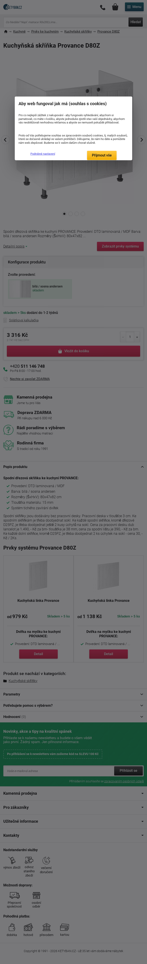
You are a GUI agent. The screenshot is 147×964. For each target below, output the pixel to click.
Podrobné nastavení (42, 153)
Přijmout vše (102, 155)
